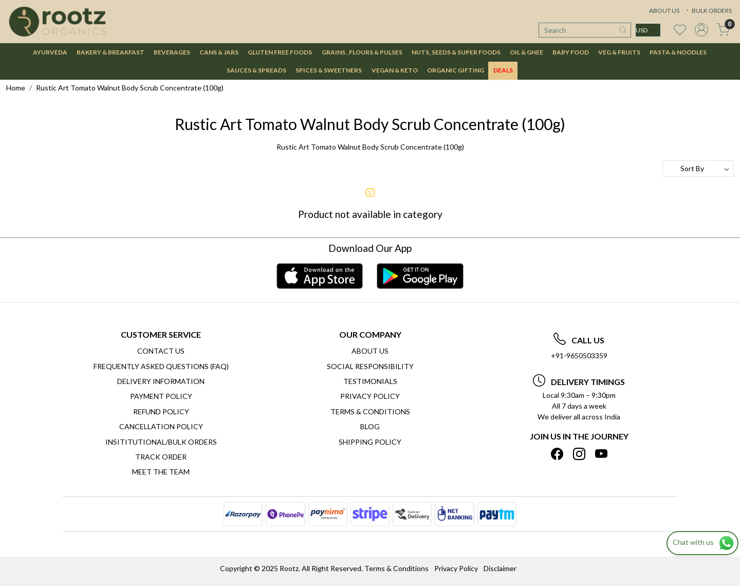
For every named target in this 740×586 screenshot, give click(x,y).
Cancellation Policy (161, 426)
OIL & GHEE (526, 52)
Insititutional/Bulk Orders (161, 441)
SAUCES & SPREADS (256, 70)
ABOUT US (664, 10)
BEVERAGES (172, 52)
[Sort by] (698, 168)
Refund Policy (161, 411)
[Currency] (648, 30)
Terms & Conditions (370, 411)
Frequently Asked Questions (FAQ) (161, 366)
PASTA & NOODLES (678, 52)
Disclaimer (500, 568)
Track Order (161, 456)
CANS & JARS (218, 52)
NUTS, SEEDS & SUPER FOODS (456, 52)
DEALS (503, 70)
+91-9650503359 (579, 355)
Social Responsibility (370, 366)
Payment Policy (161, 396)
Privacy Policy (370, 396)
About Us (369, 350)
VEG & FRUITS (619, 52)
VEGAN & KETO (395, 70)
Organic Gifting (455, 70)
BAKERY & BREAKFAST (110, 52)
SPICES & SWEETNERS (328, 70)
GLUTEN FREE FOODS (280, 52)
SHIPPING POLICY (370, 441)
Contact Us (160, 350)
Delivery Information (161, 381)
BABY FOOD (570, 52)
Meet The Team (161, 471)
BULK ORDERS (708, 10)
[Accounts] (701, 29)
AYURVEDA (50, 52)
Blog (370, 426)
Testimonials (370, 381)
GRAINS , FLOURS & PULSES (362, 52)
